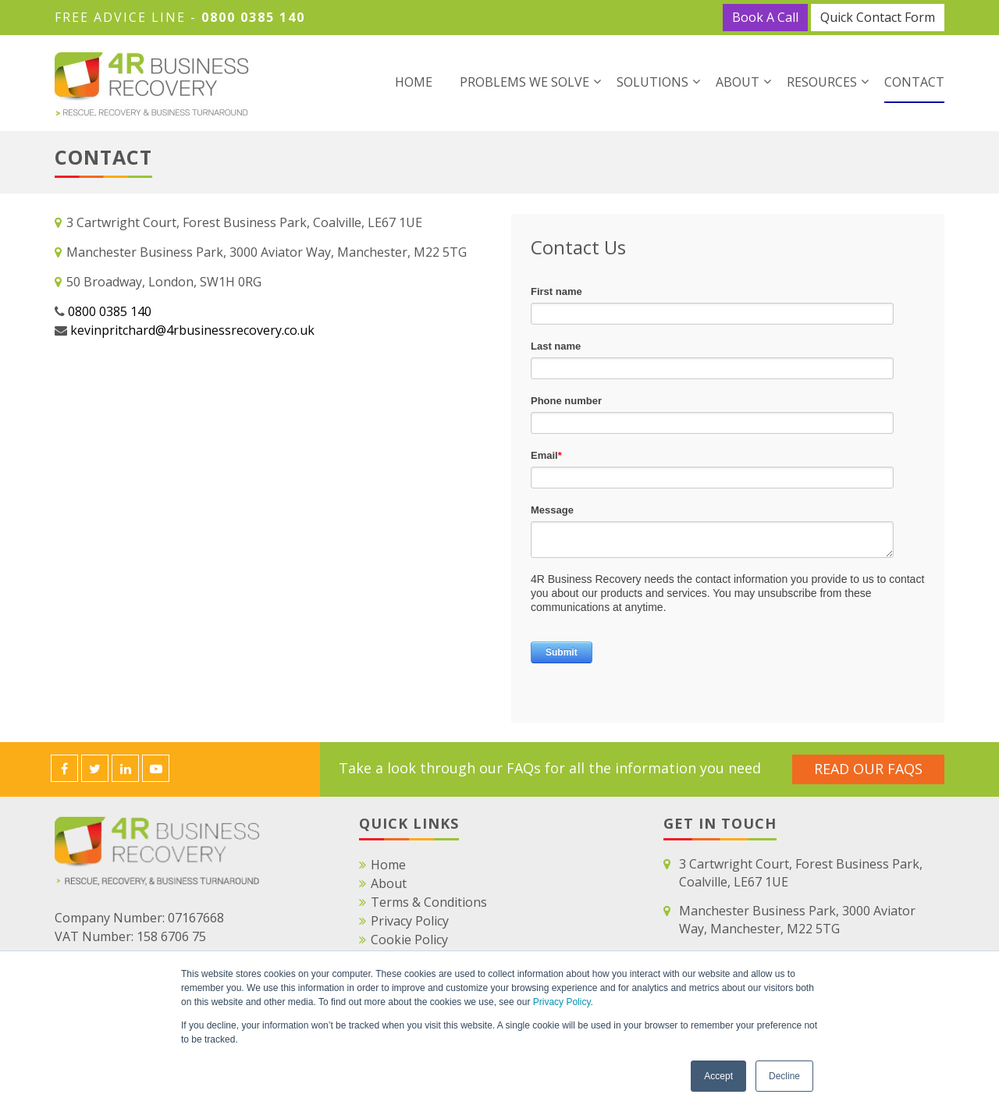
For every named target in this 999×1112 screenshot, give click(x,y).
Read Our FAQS (868, 768)
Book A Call (765, 17)
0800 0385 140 (253, 17)
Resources (822, 82)
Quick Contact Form (877, 17)
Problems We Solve (524, 82)
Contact (914, 82)
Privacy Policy (562, 1002)
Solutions (652, 82)
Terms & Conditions (429, 902)
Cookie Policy (409, 939)
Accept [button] (718, 1076)
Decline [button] (784, 1076)
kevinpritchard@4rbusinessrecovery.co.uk (192, 330)
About (737, 82)
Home (413, 82)
